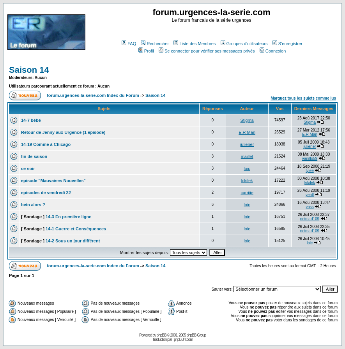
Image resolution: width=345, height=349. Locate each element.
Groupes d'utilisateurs (244, 43)
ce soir (28, 168)
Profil (146, 51)
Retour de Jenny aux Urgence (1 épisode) (63, 132)
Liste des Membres (194, 43)
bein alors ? (33, 204)
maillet (247, 156)
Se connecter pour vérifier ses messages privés (207, 51)
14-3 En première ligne (68, 216)
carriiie (247, 192)
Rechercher (155, 43)
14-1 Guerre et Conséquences (76, 228)
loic (247, 168)
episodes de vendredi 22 (46, 192)
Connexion (273, 51)
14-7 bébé (31, 120)
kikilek (247, 180)
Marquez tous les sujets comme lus (303, 98)
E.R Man (247, 132)
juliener (247, 144)
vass (310, 207)
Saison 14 (29, 70)
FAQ (129, 43)
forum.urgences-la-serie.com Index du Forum (93, 95)
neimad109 (309, 219)
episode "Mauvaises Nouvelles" (53, 180)
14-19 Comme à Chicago (46, 144)
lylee (310, 170)
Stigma (246, 120)
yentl (310, 195)
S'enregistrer (287, 43)
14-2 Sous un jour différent (73, 241)
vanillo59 (309, 158)
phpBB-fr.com (183, 339)
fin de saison (34, 156)
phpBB (161, 335)
